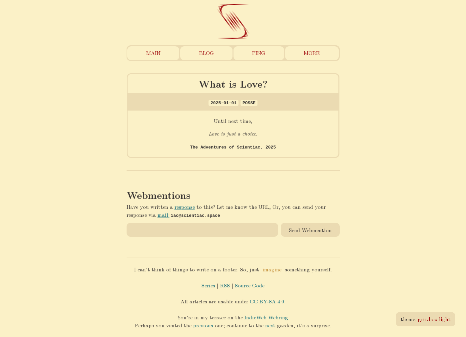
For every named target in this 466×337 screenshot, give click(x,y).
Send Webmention (310, 229)
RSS (225, 285)
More (312, 53)
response (185, 206)
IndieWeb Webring (266, 317)
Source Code (249, 285)
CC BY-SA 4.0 (267, 301)
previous (203, 325)
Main (153, 53)
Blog (206, 53)
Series (208, 285)
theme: (426, 319)
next (270, 325)
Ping (258, 53)
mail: (164, 214)
